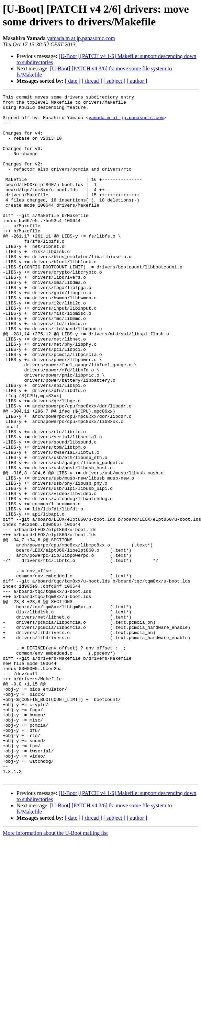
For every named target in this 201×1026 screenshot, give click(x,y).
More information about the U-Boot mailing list (55, 970)
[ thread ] (92, 81)
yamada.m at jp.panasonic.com (81, 38)
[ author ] (137, 81)
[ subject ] (114, 81)
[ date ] (72, 81)
